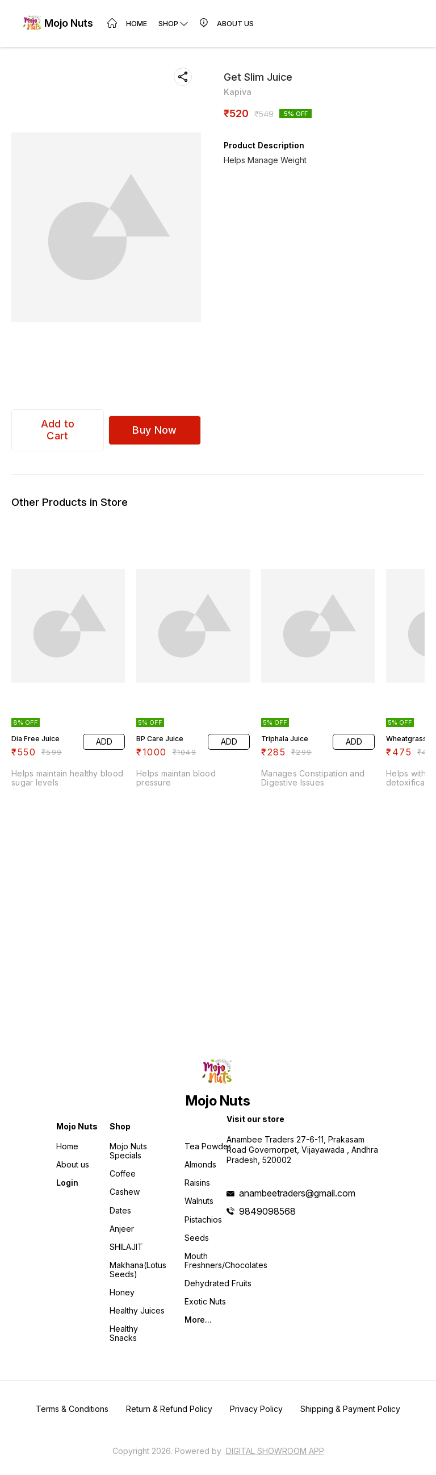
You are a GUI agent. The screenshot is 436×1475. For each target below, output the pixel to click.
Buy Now (154, 430)
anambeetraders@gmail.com (297, 1193)
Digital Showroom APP (275, 1451)
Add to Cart (58, 430)
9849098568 (267, 1211)
